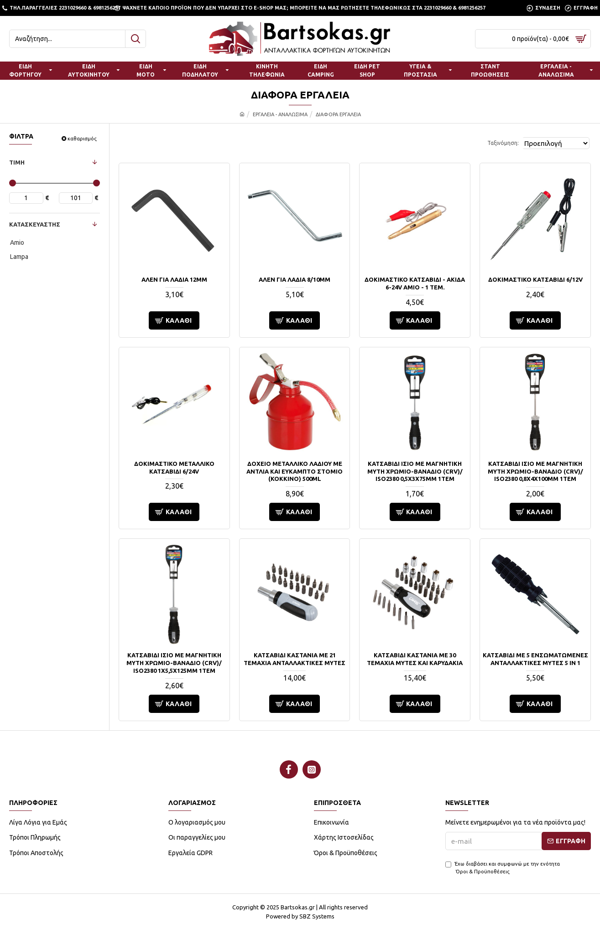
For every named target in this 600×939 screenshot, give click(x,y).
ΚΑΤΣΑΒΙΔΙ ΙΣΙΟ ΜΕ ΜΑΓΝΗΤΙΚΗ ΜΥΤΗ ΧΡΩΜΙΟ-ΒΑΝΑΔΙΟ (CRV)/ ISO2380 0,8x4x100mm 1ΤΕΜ (535, 471)
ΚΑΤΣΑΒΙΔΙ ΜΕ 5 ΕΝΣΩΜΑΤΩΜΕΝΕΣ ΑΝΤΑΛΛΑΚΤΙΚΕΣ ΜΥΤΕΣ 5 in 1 (535, 659)
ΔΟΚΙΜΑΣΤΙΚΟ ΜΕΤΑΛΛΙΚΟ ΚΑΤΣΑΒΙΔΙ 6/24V (174, 467)
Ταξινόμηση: (491, 143)
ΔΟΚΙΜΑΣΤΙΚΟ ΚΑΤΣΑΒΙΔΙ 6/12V (535, 279)
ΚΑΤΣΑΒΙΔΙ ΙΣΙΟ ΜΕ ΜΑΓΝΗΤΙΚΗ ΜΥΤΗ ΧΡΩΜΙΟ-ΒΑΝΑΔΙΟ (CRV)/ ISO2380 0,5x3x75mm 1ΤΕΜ (415, 471)
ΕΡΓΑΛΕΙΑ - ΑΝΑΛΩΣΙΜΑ (280, 114)
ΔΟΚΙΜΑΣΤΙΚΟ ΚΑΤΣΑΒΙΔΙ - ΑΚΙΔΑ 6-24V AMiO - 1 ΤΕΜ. (415, 283)
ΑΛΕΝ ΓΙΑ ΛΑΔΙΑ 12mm (174, 279)
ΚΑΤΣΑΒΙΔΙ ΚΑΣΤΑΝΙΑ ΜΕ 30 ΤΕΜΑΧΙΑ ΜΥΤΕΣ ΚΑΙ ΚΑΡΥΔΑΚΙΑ (415, 659)
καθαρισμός (82, 138)
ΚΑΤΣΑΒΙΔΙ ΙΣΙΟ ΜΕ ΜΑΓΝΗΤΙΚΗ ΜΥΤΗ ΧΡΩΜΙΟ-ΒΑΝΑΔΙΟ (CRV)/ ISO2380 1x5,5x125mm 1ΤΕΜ (174, 663)
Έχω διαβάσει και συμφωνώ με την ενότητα (502, 868)
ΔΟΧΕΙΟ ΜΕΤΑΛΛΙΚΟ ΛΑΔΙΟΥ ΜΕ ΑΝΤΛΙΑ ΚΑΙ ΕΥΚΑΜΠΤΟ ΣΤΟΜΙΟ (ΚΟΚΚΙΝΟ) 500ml (294, 471)
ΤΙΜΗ (17, 162)
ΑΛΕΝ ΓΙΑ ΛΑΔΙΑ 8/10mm (294, 279)
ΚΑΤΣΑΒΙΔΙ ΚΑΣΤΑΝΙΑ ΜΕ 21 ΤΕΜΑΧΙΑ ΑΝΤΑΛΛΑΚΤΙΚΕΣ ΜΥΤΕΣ (294, 659)
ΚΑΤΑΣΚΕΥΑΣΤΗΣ (34, 224)
